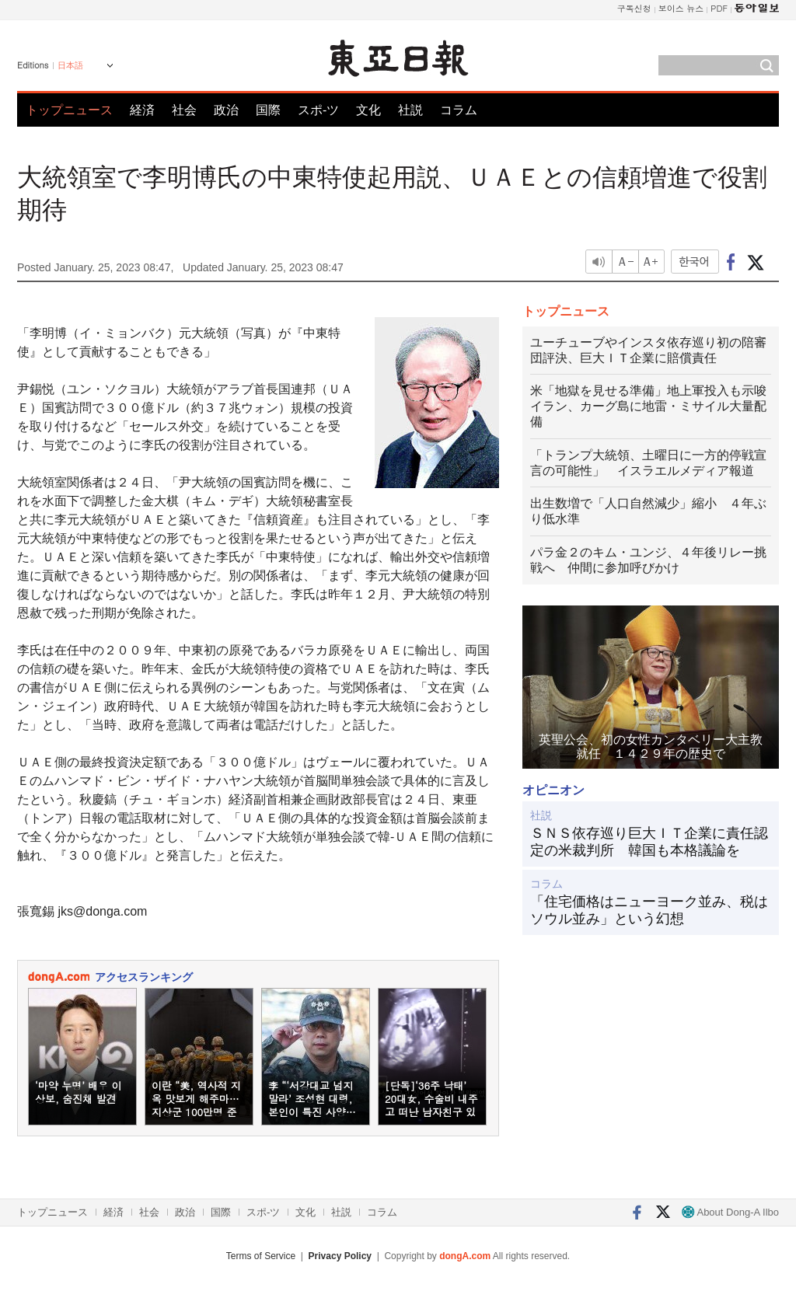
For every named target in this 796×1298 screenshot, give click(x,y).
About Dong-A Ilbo (730, 1212)
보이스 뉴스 (681, 8)
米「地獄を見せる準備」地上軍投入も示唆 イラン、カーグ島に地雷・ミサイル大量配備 (648, 406)
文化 (368, 110)
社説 (410, 110)
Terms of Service (260, 1256)
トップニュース (69, 110)
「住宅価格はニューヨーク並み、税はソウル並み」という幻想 (649, 910)
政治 (226, 110)
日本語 (70, 65)
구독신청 (634, 8)
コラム (458, 110)
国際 (268, 110)
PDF (719, 8)
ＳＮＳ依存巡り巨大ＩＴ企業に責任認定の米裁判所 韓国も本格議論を (649, 841)
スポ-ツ (318, 110)
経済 (142, 110)
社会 (184, 110)
